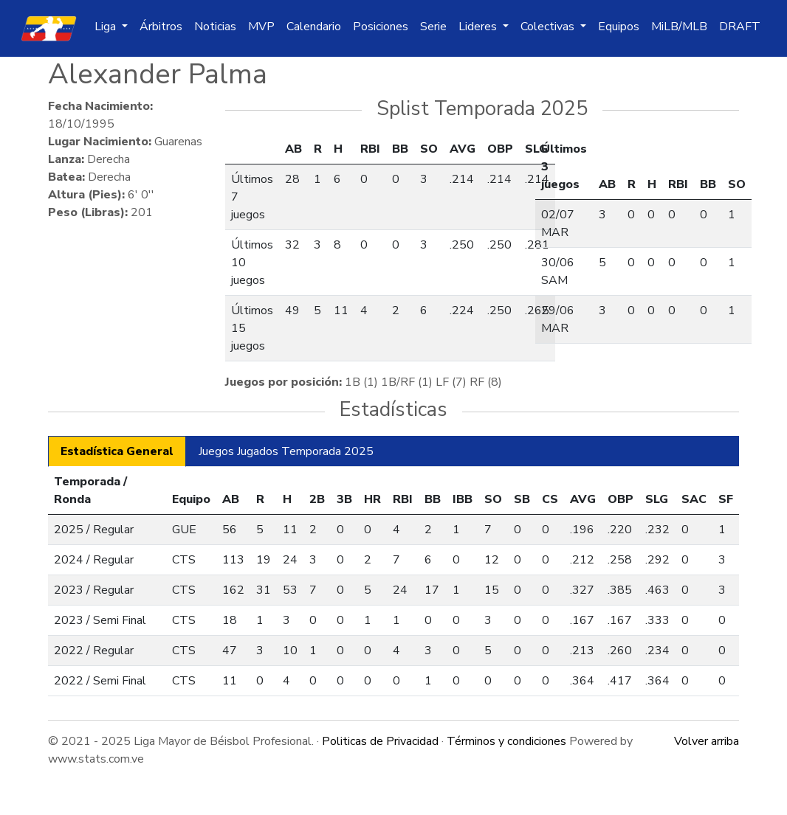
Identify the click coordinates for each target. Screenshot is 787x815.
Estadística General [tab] (117, 451)
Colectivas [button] (548, 26)
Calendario (313, 26)
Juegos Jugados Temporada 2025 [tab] (286, 451)
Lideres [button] (479, 26)
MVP (261, 26)
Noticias (215, 26)
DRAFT (739, 26)
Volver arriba (706, 741)
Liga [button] (106, 26)
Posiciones (380, 26)
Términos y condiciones (506, 741)
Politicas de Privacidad (380, 741)
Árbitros (161, 26)
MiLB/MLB (679, 26)
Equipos (618, 26)
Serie (433, 26)
